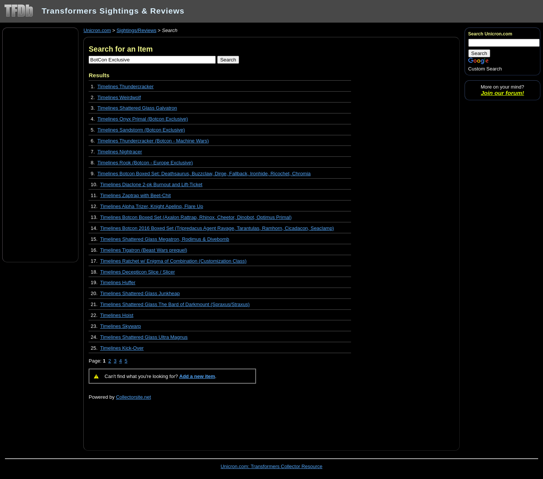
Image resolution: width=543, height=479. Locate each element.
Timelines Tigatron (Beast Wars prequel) (143, 250)
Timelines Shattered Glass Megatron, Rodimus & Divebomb (164, 239)
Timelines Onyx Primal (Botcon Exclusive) (142, 119)
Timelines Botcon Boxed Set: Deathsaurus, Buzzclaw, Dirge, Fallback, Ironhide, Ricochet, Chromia (203, 173)
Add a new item (197, 376)
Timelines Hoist (116, 315)
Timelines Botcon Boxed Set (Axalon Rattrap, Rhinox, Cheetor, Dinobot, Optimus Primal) (196, 217)
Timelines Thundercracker (125, 86)
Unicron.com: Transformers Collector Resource (271, 466)
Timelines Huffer (118, 282)
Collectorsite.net (133, 397)
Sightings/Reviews (136, 30)
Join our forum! (502, 93)
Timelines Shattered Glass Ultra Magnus (144, 337)
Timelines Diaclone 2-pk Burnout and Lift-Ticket (151, 184)
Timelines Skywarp (120, 326)
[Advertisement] (40, 144)
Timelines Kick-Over (122, 348)
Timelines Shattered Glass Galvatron (137, 108)
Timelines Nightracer (119, 152)
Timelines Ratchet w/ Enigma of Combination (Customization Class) (173, 261)
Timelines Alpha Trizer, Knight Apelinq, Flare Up (151, 206)
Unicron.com (97, 30)
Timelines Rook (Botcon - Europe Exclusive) (145, 162)
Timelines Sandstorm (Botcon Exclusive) (141, 130)
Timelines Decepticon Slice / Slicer (137, 272)
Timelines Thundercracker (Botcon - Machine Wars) (153, 141)
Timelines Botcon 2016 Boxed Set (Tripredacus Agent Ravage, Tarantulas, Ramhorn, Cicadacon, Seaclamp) (217, 228)
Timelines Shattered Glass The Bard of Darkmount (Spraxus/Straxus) (175, 304)
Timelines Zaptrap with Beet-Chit (135, 195)
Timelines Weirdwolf (119, 97)
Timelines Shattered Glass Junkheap (140, 293)
